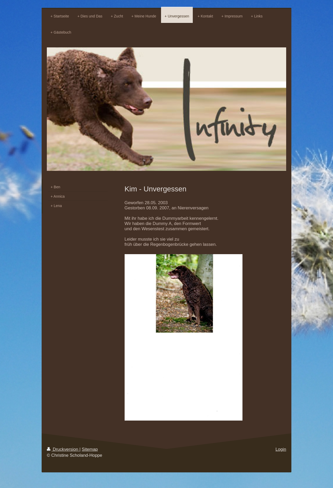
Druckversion (63, 449)
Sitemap (90, 449)
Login (281, 449)
